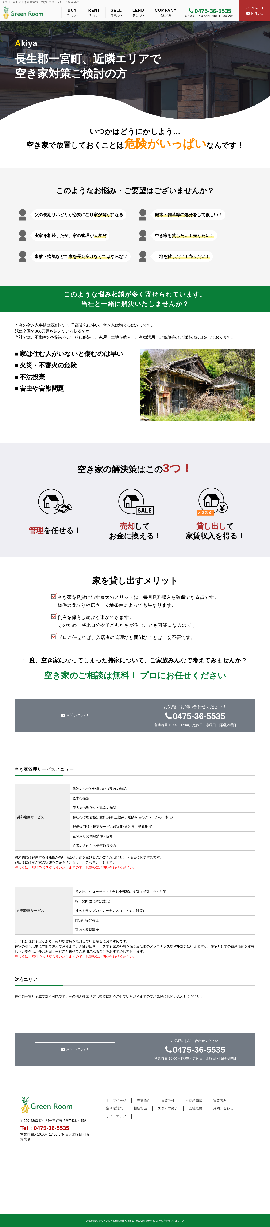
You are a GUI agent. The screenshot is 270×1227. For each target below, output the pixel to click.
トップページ (116, 1100)
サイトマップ (116, 1116)
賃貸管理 (220, 1100)
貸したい (138, 12)
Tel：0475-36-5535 (44, 1128)
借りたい (94, 12)
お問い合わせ (75, 715)
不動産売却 (193, 1100)
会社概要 (166, 12)
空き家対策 (114, 1108)
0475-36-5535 (210, 11)
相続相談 (140, 1108)
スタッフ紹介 (168, 1108)
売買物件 (143, 1100)
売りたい (116, 12)
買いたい (72, 12)
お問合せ (254, 10)
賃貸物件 (168, 1100)
